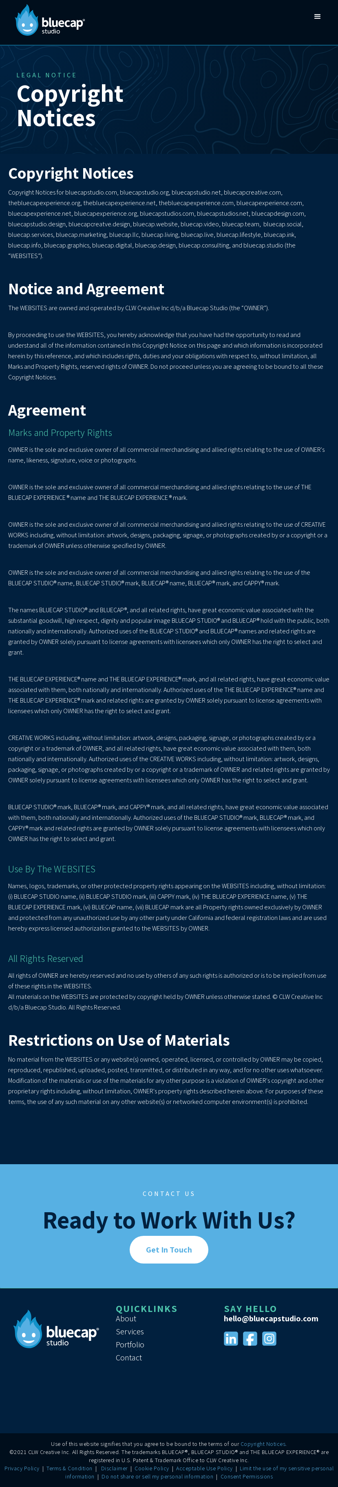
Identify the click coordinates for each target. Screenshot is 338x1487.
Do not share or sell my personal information (157, 1476)
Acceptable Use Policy (204, 1468)
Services (130, 1331)
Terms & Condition (69, 1468)
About (126, 1318)
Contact (129, 1357)
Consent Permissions (247, 1476)
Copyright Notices (263, 1444)
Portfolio (130, 1344)
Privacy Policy (22, 1468)
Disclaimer (114, 1468)
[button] (317, 22)
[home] (49, 22)
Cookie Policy (152, 1468)
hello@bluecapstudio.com (271, 1318)
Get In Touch (169, 1249)
